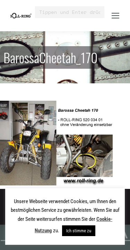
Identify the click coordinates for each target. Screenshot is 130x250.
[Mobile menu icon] (115, 15)
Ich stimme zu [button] (78, 230)
